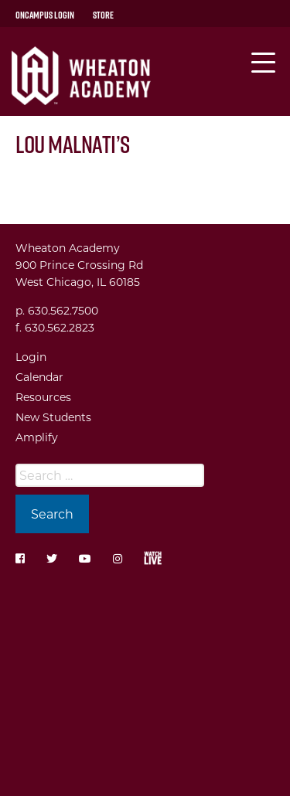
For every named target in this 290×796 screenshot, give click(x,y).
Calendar (39, 376)
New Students (53, 417)
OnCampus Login (44, 15)
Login (30, 356)
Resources (43, 396)
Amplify (36, 437)
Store (103, 15)
